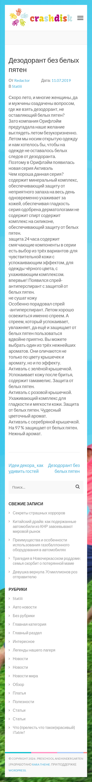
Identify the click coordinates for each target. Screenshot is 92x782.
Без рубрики (24, 615)
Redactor (22, 80)
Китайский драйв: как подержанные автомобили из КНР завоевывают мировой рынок (44, 526)
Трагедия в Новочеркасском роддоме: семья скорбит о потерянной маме (47, 560)
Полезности (23, 701)
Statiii (17, 86)
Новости (20, 658)
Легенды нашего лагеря (34, 650)
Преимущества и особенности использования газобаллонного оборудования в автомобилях (41, 544)
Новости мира (25, 675)
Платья (19, 693)
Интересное (24, 641)
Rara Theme (41, 764)
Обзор (18, 684)
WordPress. (17, 770)
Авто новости (25, 607)
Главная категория (29, 624)
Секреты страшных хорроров (39, 512)
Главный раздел (27, 632)
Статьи (19, 710)
